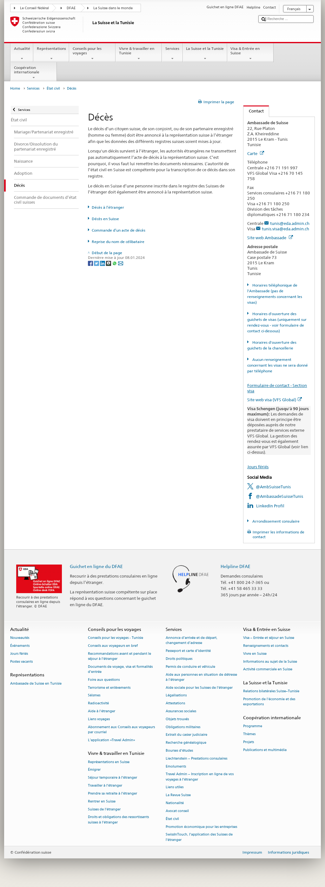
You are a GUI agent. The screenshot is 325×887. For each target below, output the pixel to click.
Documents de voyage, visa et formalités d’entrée (120, 669)
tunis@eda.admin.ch (289, 223)
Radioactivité (98, 703)
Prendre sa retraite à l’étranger (112, 793)
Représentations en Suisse (108, 762)
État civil (53, 88)
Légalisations (176, 696)
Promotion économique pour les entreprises (201, 827)
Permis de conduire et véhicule (190, 667)
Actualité (22, 53)
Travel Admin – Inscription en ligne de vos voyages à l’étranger (200, 777)
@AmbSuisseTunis (273, 486)
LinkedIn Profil (270, 505)
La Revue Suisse (178, 795)
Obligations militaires (183, 727)
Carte (255, 153)
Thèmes (249, 734)
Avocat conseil (177, 811)
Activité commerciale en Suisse (267, 669)
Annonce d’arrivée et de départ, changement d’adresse (191, 640)
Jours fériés (258, 466)
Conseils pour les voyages (92, 53)
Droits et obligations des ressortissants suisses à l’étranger (118, 819)
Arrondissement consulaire (275, 521)
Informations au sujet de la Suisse (270, 662)
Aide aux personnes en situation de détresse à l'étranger (201, 677)
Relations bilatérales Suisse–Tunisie (271, 691)
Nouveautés (19, 638)
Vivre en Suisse (255, 654)
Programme (252, 726)
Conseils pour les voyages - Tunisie (115, 638)
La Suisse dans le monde (113, 8)
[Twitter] (97, 263)
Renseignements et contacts (265, 646)
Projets (248, 742)
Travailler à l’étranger (105, 785)
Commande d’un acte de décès (118, 230)
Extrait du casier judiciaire (186, 735)
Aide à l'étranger (101, 711)
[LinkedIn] (103, 263)
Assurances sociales (181, 711)
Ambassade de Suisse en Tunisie (36, 683)
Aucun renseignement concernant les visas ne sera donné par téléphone (277, 365)
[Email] (120, 263)
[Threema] (109, 263)
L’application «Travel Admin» (111, 740)
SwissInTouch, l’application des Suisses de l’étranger (199, 837)
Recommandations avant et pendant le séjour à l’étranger (119, 656)
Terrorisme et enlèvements (109, 688)
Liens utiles (174, 787)
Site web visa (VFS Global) (274, 399)
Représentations (51, 53)
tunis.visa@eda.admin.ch (285, 228)
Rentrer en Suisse (102, 801)
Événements (20, 646)
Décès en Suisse (105, 218)
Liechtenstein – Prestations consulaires (196, 758)
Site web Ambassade (270, 237)
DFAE (71, 8)
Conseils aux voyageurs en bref (113, 646)
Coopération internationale (33, 72)
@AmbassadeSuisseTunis (279, 496)
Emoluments (176, 766)
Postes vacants (21, 662)
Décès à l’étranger (108, 207)
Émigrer (94, 770)
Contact (253, 110)
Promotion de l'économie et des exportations (269, 702)
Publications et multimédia (265, 750)
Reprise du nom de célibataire (118, 241)
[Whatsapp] (115, 263)
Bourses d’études (179, 750)
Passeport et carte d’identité (188, 651)
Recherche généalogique (186, 743)
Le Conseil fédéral (34, 8)
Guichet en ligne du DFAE (96, 566)
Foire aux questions (104, 680)
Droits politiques (179, 659)
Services (172, 53)
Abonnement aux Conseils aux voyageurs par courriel (121, 729)
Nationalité (175, 803)
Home (15, 88)
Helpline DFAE (235, 566)
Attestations (175, 703)
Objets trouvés (177, 719)
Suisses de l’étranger (104, 809)
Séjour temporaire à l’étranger (112, 778)
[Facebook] (91, 263)
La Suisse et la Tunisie (205, 53)
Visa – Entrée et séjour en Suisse (268, 638)
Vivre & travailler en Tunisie (139, 53)
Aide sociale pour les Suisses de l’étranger (199, 688)
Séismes (94, 696)
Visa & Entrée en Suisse (250, 53)
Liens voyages (99, 719)
